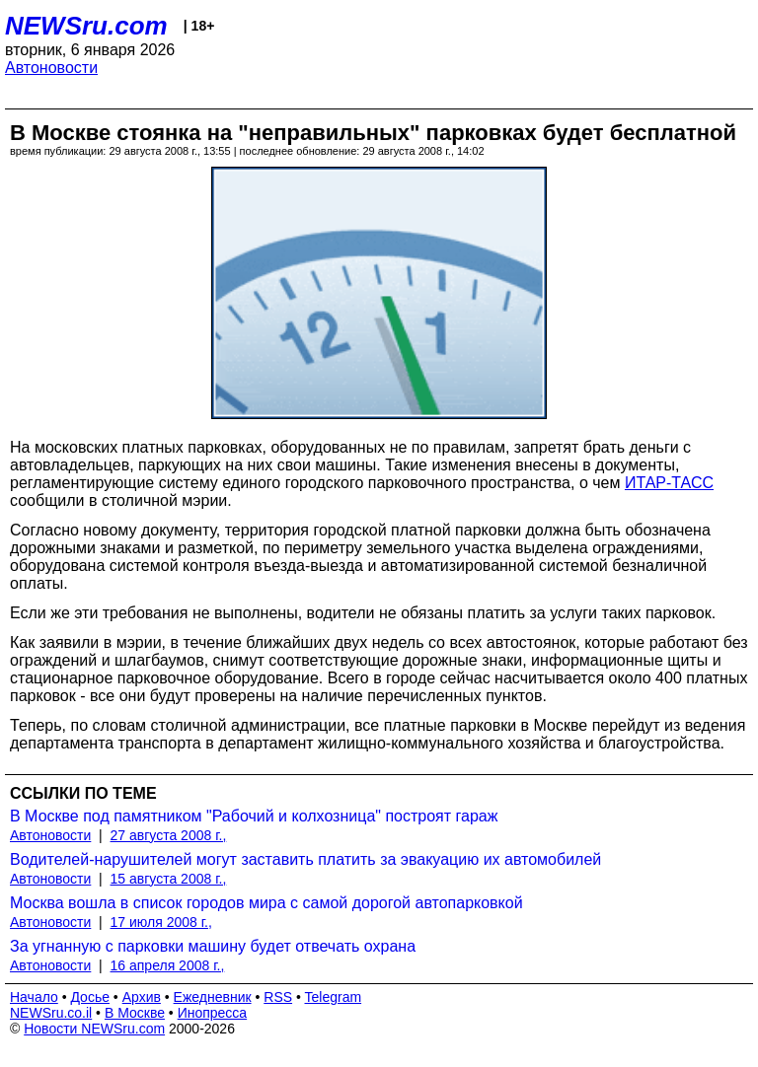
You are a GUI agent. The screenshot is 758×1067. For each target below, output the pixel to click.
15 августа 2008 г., (169, 879)
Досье (90, 997)
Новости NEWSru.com (94, 1028)
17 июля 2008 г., (161, 922)
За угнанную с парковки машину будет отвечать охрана (213, 946)
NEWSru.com (86, 25)
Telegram (333, 997)
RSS (278, 997)
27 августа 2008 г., (169, 835)
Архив (141, 997)
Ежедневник (213, 997)
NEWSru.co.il (51, 1013)
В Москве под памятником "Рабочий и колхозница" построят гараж (253, 816)
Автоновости (51, 67)
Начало (34, 997)
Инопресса (213, 1013)
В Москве (135, 1013)
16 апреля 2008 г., (168, 965)
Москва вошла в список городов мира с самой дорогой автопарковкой (266, 902)
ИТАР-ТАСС (669, 482)
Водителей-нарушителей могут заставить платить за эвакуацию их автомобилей (305, 859)
